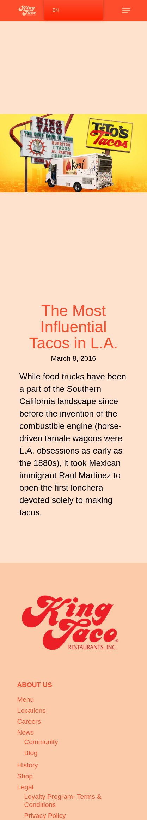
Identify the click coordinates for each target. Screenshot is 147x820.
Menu (25, 699)
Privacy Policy (45, 815)
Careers (29, 721)
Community (41, 742)
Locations (31, 710)
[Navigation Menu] (126, 10)
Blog (31, 753)
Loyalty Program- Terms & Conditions (63, 800)
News (25, 732)
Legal (25, 787)
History (27, 765)
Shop (25, 776)
